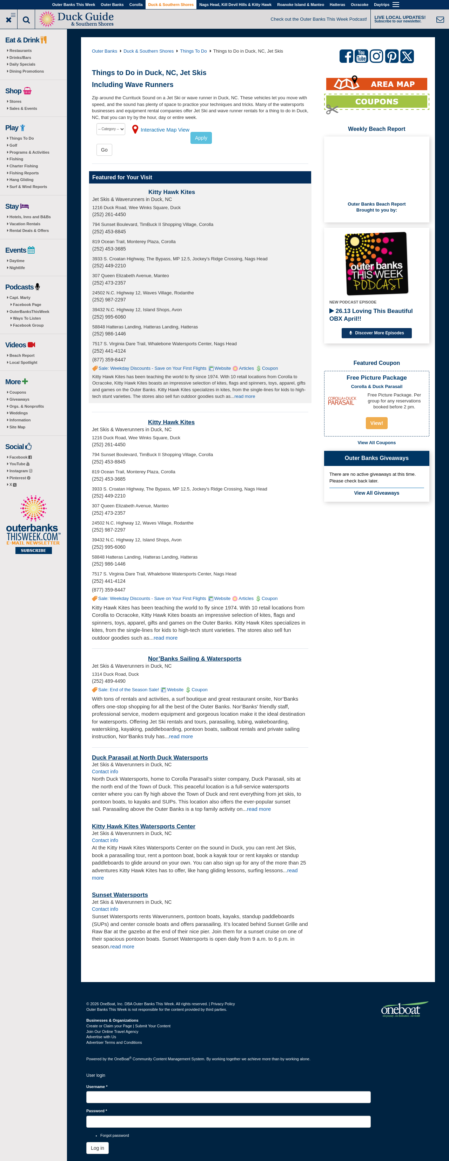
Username (97, 1087)
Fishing (16, 159)
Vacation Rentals (24, 224)
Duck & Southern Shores (171, 4)
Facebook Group (28, 325)
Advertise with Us (101, 1037)
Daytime (17, 261)
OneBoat (123, 1059)
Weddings (18, 413)
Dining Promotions (26, 71)
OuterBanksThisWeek (29, 311)
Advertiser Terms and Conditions (114, 1042)
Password (96, 1111)
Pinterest (19, 478)
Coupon (270, 368)
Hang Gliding (21, 180)
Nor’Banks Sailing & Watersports (194, 658)
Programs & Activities (29, 152)
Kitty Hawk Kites (171, 192)
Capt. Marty (20, 297)
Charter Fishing (23, 166)
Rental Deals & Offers (29, 230)
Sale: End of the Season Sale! (128, 689)
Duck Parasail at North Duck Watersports (150, 757)
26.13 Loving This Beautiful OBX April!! (371, 315)
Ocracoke (359, 4)
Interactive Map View (165, 130)
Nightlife (17, 268)
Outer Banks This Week (73, 4)
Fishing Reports (24, 173)
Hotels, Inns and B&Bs (30, 217)
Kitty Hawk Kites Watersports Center (143, 826)
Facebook (20, 457)
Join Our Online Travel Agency (112, 1031)
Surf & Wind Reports (28, 187)
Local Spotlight (23, 362)
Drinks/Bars (20, 57)
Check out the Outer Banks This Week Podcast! (319, 19)
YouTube (19, 464)
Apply (201, 138)
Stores (15, 101)
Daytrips (381, 4)
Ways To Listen (27, 318)
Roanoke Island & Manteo (300, 4)
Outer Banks (112, 4)
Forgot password (114, 1135)
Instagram (20, 471)
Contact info (105, 771)
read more (244, 396)
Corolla (136, 4)
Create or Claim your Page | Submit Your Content (128, 1026)
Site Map (17, 427)
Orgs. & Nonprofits (26, 406)
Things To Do (21, 138)
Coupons (17, 392)
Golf (13, 145)
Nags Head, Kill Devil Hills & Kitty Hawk (235, 4)
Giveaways (19, 399)
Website (223, 368)
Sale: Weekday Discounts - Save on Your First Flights (153, 368)
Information (20, 420)
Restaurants (20, 50)
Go (104, 150)
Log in (97, 1148)
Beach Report (22, 355)
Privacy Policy (223, 1004)
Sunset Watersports (120, 895)
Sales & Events (23, 108)
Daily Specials (22, 64)
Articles (246, 368)
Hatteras (337, 4)
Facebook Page (27, 304)
